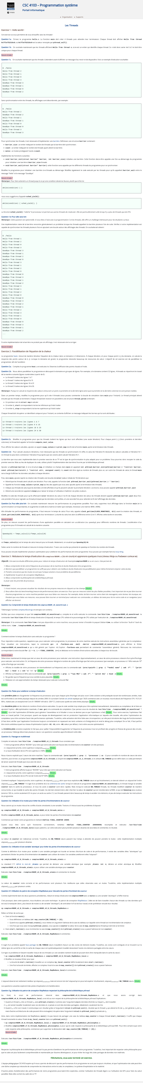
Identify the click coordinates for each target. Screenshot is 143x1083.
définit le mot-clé (27, 850)
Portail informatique (33, 10)
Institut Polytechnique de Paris (107, 1067)
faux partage (31, 928)
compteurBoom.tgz (25, 602)
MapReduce (82, 885)
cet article (68, 689)
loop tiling (119, 545)
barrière (56, 140)
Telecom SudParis (107, 1065)
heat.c (15, 353)
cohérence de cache (57, 772)
